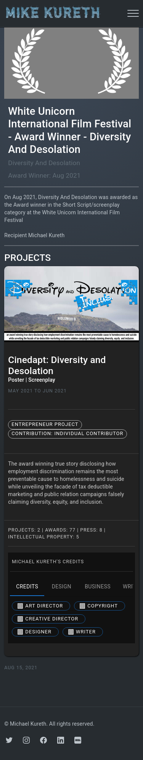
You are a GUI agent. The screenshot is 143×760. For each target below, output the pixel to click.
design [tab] (61, 587)
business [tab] (98, 587)
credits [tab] (27, 587)
